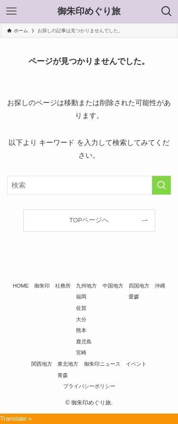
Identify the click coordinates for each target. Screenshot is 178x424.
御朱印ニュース (102, 364)
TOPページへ (89, 220)
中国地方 (113, 286)
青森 (62, 375)
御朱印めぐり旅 (89, 11)
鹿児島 (84, 341)
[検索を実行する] (161, 185)
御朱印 (42, 286)
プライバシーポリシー (89, 386)
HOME (21, 286)
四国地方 (139, 286)
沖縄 (160, 286)
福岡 (81, 296)
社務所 (63, 286)
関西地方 (41, 364)
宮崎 (81, 352)
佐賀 (81, 308)
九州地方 (86, 286)
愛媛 (134, 296)
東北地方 (67, 364)
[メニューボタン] (11, 11)
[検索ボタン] (166, 11)
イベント (136, 364)
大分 (81, 319)
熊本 (81, 330)
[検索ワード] (89, 185)
